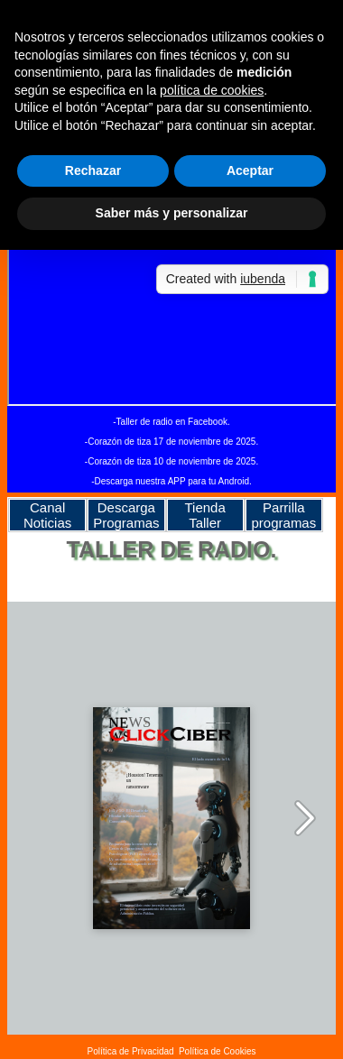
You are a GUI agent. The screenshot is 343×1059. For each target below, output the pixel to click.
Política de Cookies (217, 1051)
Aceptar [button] (250, 170)
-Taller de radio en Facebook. (171, 422)
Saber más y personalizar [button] (172, 213)
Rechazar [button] (93, 170)
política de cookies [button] (212, 90)
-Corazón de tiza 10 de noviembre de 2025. (171, 461)
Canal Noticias (47, 515)
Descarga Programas (126, 515)
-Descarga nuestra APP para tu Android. (171, 481)
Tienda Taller (204, 515)
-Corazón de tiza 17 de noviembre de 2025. (171, 442)
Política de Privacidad (130, 1051)
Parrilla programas (284, 515)
